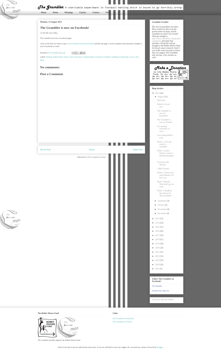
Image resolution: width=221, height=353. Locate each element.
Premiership (124, 57)
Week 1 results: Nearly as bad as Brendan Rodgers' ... (165, 154)
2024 (157, 264)
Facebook (98, 57)
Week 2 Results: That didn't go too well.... (165, 184)
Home (43, 12)
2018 (157, 239)
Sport (42, 60)
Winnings (68, 12)
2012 (157, 93)
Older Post (138, 149)
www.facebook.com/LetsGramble (81, 43)
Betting (49, 57)
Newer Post (45, 149)
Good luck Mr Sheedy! (163, 163)
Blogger (160, 347)
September (162, 201)
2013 (157, 218)
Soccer (132, 57)
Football (106, 57)
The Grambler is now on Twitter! (165, 121)
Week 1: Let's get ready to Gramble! (164, 144)
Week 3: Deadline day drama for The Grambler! (164, 193)
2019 (157, 244)
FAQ (108, 12)
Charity (82, 12)
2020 (157, 248)
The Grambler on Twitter (122, 322)
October (161, 205)
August (161, 97)
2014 (157, 223)
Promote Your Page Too (160, 291)
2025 (157, 269)
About (55, 12)
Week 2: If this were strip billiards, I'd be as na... (165, 175)
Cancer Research (75, 57)
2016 (157, 231)
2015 (157, 227)
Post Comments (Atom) (96, 157)
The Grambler (157, 286)
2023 (157, 260)
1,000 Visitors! (163, 169)
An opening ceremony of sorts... (163, 128)
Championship (88, 57)
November (162, 209)
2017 (157, 235)
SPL (137, 57)
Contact (95, 12)
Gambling (114, 57)
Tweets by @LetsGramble (163, 299)
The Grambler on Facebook (123, 318)
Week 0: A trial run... (163, 105)
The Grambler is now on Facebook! (164, 113)
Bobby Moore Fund (60, 57)
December (162, 213)
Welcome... (161, 100)
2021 (157, 252)
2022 (157, 256)
